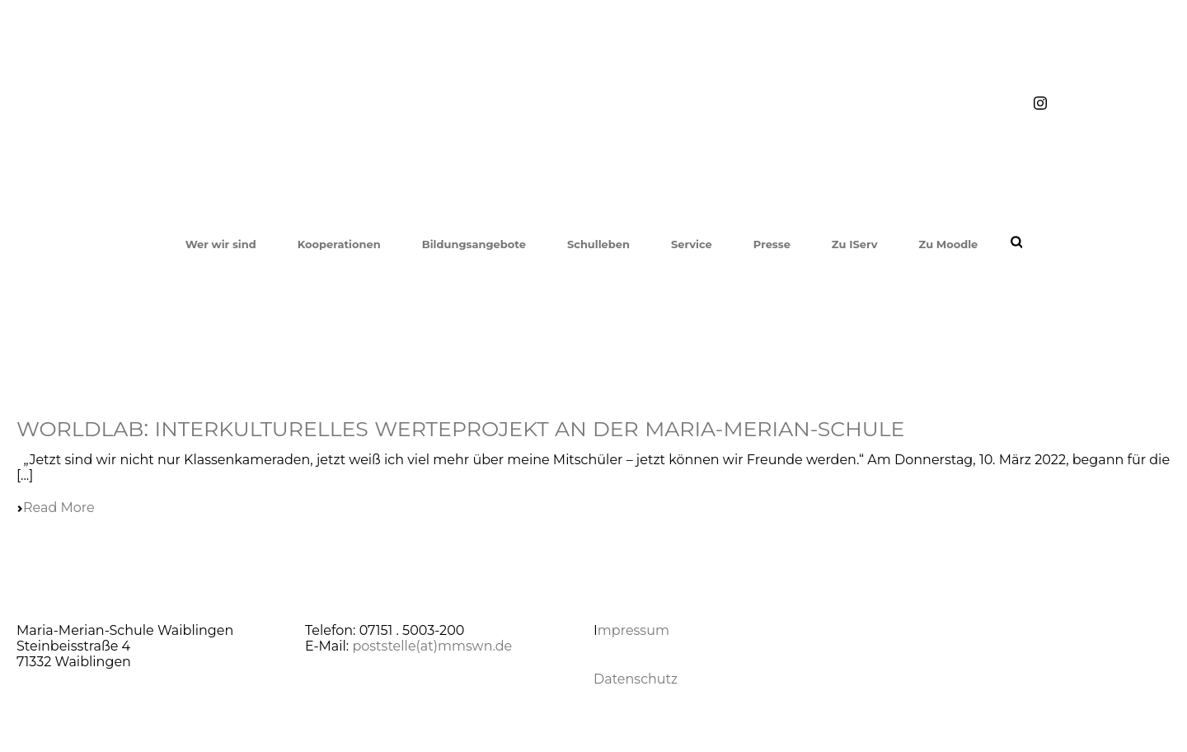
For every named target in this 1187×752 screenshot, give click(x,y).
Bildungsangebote (474, 244)
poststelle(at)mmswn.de (432, 646)
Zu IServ (855, 244)
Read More (55, 507)
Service (691, 244)
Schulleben (598, 244)
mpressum (633, 630)
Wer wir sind (220, 244)
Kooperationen (339, 244)
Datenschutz (636, 679)
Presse (772, 244)
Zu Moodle (948, 244)
